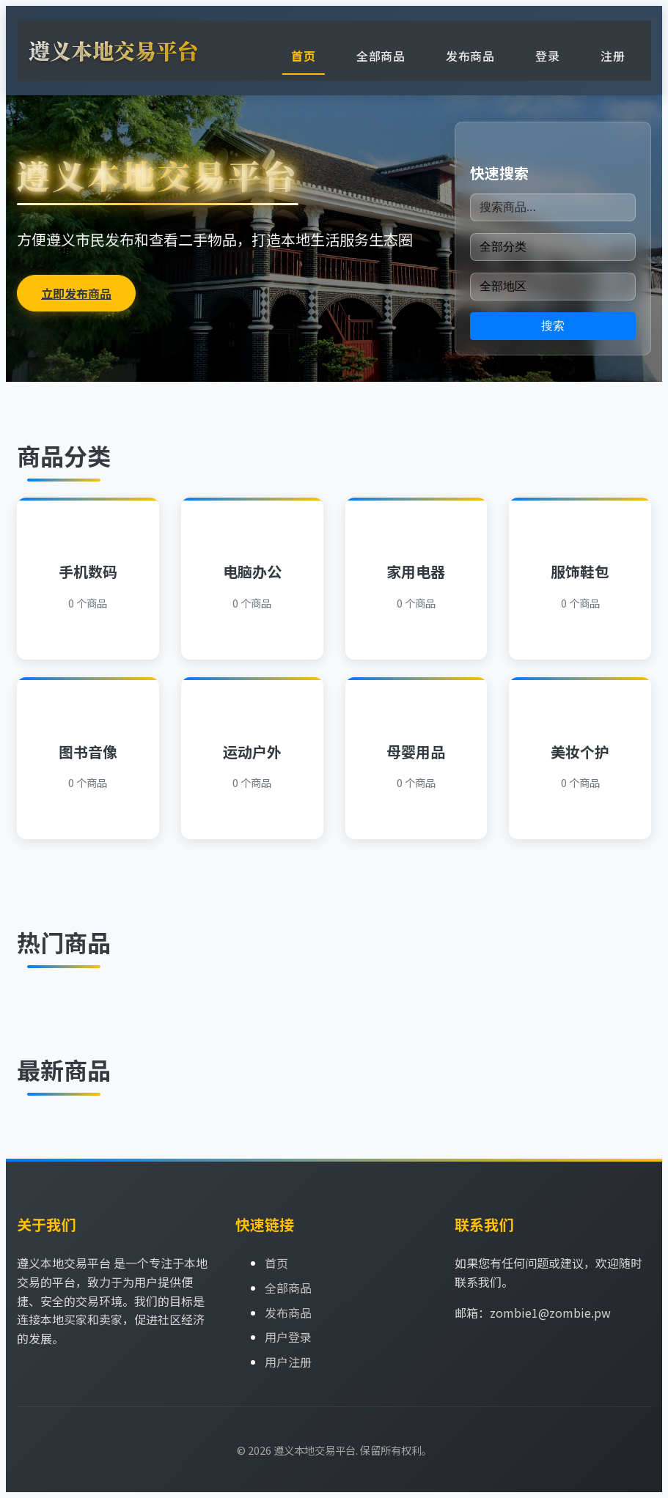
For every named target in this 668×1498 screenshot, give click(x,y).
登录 (547, 55)
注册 (613, 55)
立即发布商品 (76, 293)
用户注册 (288, 1361)
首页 (303, 55)
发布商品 (470, 55)
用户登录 (288, 1337)
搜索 (553, 326)
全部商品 (380, 55)
